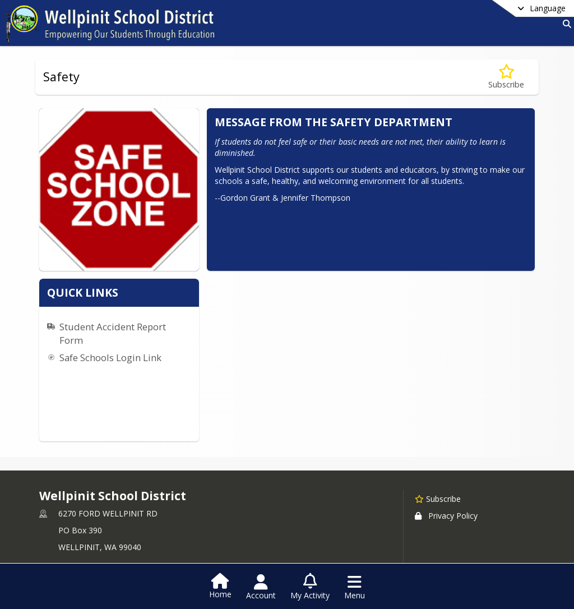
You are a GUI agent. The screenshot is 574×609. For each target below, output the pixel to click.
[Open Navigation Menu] (354, 587)
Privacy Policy (446, 494)
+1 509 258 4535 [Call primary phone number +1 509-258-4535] (88, 553)
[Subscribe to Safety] (506, 77)
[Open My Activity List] (310, 587)
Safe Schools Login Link (271, 285)
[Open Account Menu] (261, 587)
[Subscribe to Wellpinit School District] (438, 477)
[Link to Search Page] (564, 24)
